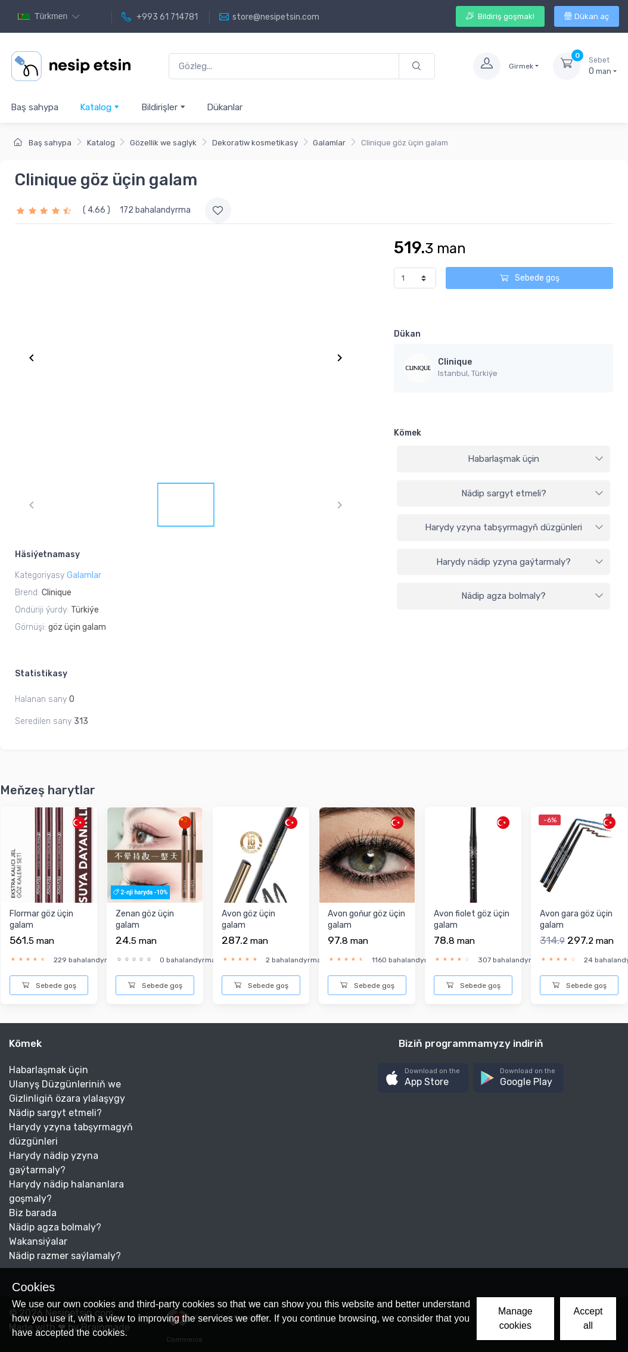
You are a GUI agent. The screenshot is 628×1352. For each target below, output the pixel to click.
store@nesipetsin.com (269, 17)
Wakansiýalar (38, 1241)
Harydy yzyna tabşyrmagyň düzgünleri (514, 527)
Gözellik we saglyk (163, 142)
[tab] (503, 459)
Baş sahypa (34, 107)
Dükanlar (225, 107)
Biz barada (33, 1213)
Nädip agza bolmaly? (532, 595)
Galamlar (329, 142)
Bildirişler (163, 107)
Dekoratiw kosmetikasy (255, 142)
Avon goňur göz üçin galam (366, 920)
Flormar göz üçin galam (41, 920)
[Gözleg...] (284, 66)
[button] (423, 1078)
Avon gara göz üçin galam (576, 920)
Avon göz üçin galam (248, 920)
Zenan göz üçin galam (145, 920)
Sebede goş (529, 278)
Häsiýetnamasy (47, 554)
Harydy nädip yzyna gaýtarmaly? (520, 562)
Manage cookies (515, 1318)
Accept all (588, 1318)
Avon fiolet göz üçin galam (471, 920)
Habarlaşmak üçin (536, 458)
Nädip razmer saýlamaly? (65, 1255)
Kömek (407, 433)
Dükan (407, 334)
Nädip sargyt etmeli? (532, 493)
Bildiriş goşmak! (500, 16)
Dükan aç (586, 16)
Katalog (100, 107)
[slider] (45, 210)
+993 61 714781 (160, 17)
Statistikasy (41, 674)
